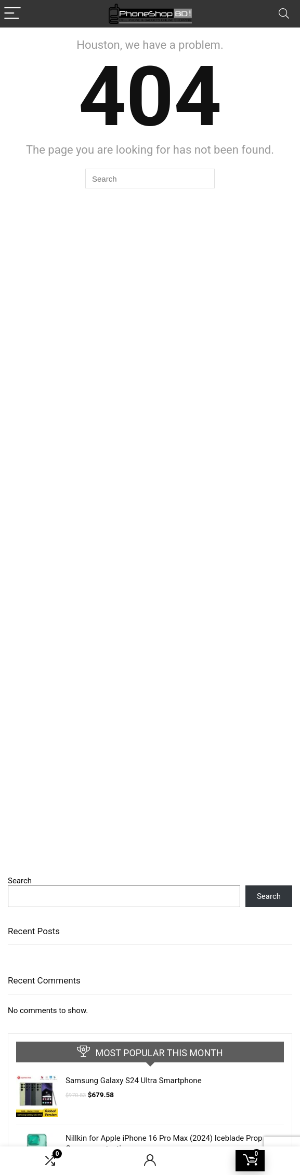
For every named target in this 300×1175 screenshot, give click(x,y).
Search (20, 880)
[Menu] (12, 14)
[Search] (283, 14)
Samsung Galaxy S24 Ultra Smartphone (134, 1080)
